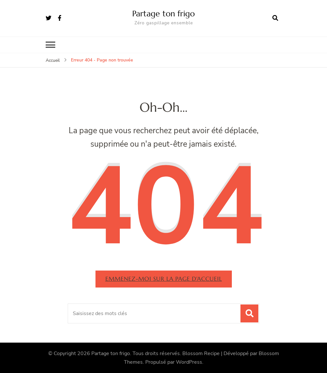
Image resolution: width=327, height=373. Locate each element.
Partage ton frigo (163, 13)
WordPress (189, 362)
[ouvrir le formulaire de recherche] (275, 18)
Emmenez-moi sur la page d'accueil (163, 278)
